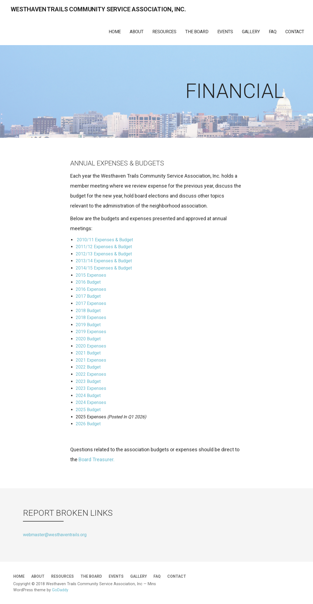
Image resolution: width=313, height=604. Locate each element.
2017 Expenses (91, 303)
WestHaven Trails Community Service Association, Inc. (98, 9)
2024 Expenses (91, 402)
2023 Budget (88, 381)
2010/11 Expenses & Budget (105, 239)
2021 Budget (88, 353)
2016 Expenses (91, 289)
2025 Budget (88, 409)
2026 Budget (88, 423)
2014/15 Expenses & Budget (104, 268)
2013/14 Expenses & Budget (104, 260)
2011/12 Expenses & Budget (104, 246)
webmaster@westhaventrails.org (55, 534)
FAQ (273, 31)
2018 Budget (88, 310)
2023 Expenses (91, 388)
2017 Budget (88, 296)
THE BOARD (196, 31)
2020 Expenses (91, 346)
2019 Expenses (91, 331)
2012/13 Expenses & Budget (104, 253)
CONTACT (294, 31)
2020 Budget (88, 338)
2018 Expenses (91, 317)
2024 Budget (88, 395)
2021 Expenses (91, 360)
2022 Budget (88, 367)
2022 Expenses (91, 374)
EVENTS (225, 31)
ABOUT (136, 31)
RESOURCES (164, 31)
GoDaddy (60, 590)
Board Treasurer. (98, 459)
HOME (115, 31)
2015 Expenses (91, 275)
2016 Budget (88, 282)
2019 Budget (88, 324)
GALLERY (251, 31)
